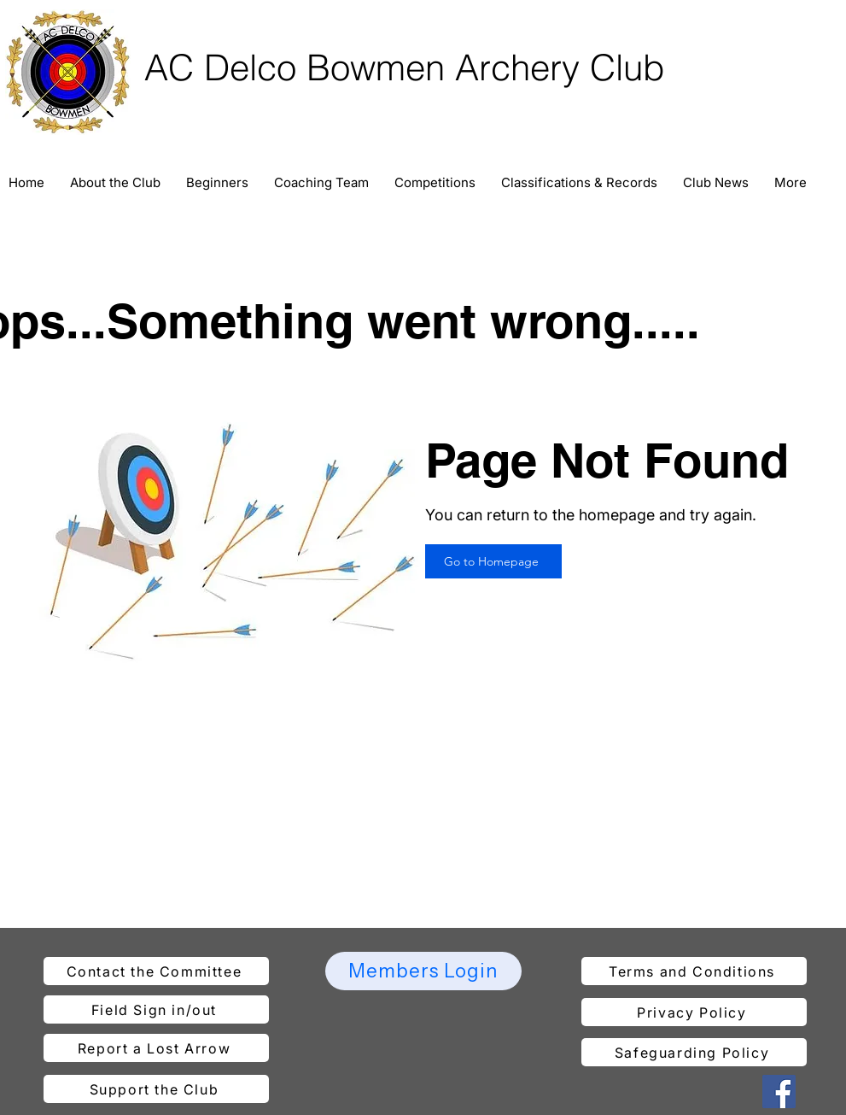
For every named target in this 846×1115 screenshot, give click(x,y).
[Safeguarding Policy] (694, 1052)
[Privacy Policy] (694, 1012)
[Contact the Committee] (156, 971)
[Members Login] (423, 971)
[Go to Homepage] (493, 561)
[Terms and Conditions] (694, 971)
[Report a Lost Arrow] (156, 1048)
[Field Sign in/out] (156, 1009)
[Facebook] (779, 1091)
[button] (115, 183)
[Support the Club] (156, 1089)
